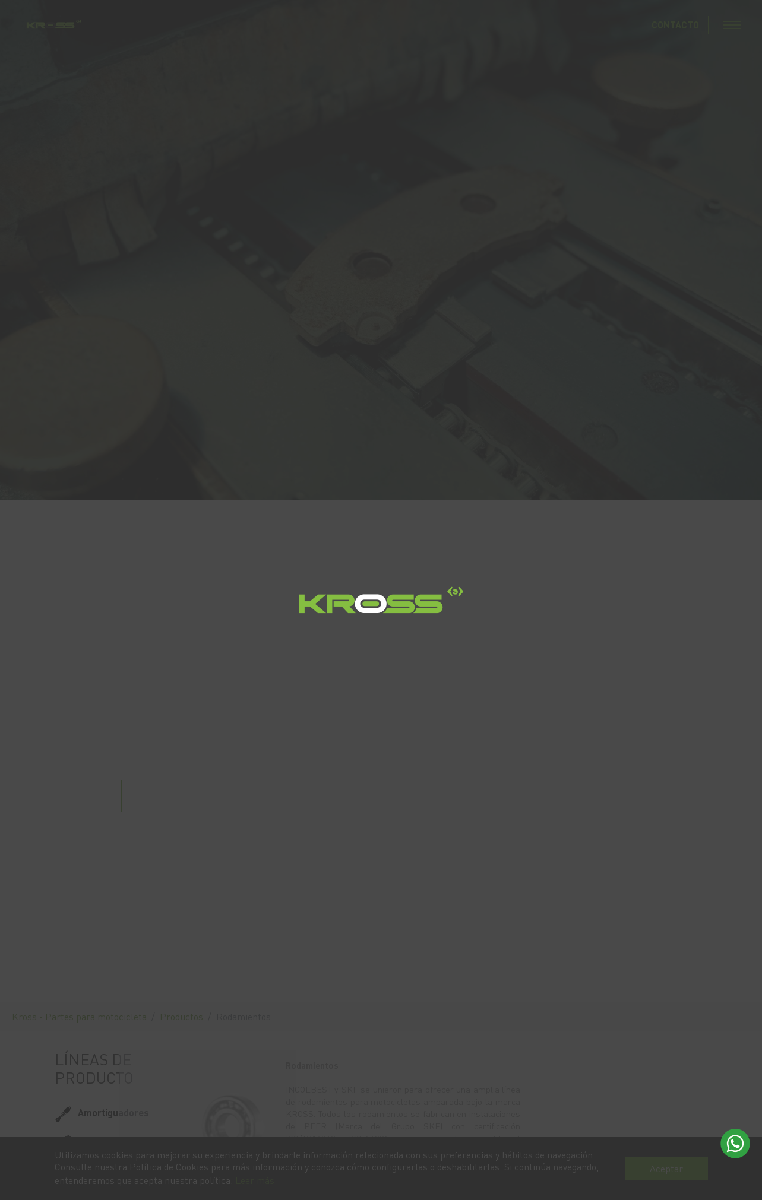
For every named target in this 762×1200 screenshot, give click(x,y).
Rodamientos (106, 1169)
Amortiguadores (113, 1112)
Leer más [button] (254, 1180)
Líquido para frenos (120, 1141)
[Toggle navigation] (731, 25)
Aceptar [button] (666, 1168)
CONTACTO (675, 24)
